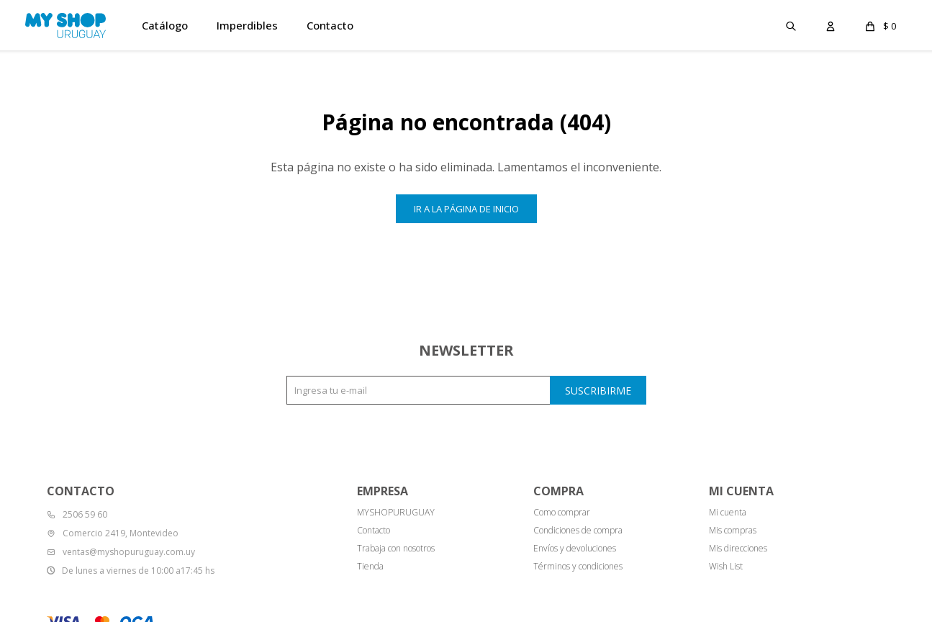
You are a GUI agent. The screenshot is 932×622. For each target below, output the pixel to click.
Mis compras (732, 530)
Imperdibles (247, 25)
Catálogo (165, 25)
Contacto (330, 25)
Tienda (370, 566)
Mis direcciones (738, 548)
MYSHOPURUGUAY (396, 512)
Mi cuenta (727, 512)
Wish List (726, 566)
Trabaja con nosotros (396, 548)
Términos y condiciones (578, 566)
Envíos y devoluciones (574, 548)
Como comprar (561, 512)
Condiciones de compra (578, 530)
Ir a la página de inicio (466, 208)
